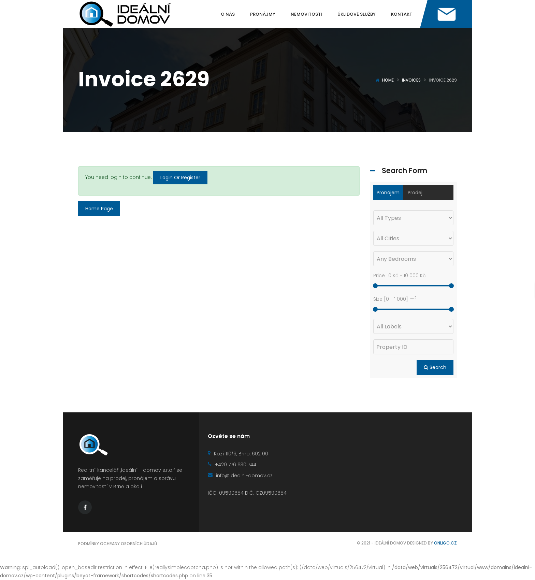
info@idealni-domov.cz (240, 475)
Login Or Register (180, 177)
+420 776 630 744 (232, 464)
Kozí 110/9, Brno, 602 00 (238, 453)
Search (435, 367)
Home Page (99, 208)
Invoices (411, 80)
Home (388, 80)
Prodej (415, 192)
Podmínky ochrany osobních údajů (117, 544)
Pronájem (388, 192)
